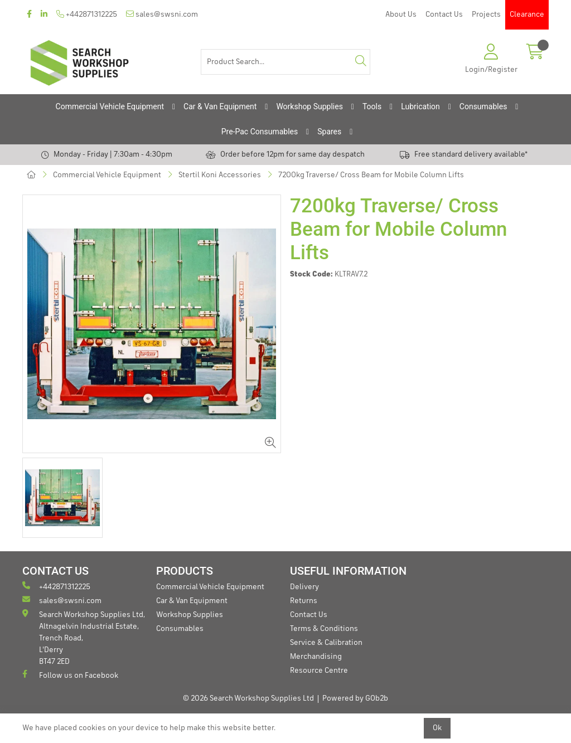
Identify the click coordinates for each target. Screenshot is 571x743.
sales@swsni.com (162, 14)
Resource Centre (319, 670)
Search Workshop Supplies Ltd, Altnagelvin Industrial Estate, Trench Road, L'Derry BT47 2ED (83, 637)
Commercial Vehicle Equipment (110, 106)
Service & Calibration (326, 643)
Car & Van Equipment (220, 106)
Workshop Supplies (309, 106)
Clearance (527, 14)
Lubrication (420, 106)
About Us (401, 14)
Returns (303, 601)
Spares (329, 131)
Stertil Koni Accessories (219, 175)
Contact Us (444, 14)
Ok (437, 728)
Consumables (483, 106)
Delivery (304, 587)
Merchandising (316, 657)
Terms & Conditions (324, 629)
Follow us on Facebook (70, 674)
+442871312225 (86, 14)
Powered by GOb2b (355, 698)
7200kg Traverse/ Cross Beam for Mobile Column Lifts (371, 175)
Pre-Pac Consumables (259, 131)
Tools (371, 106)
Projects (486, 14)
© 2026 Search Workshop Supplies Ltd (248, 698)
